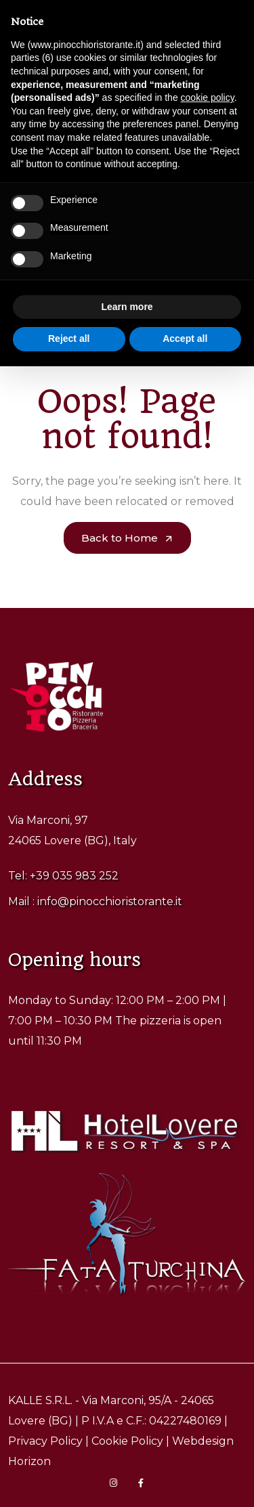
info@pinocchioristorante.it (109, 901)
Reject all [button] (68, 338)
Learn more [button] (126, 306)
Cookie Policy (127, 1441)
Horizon (29, 1461)
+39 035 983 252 (74, 875)
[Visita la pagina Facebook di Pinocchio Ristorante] (141, 1483)
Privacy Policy (45, 1441)
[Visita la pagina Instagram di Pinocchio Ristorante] (114, 1483)
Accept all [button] (185, 338)
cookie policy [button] (207, 97)
